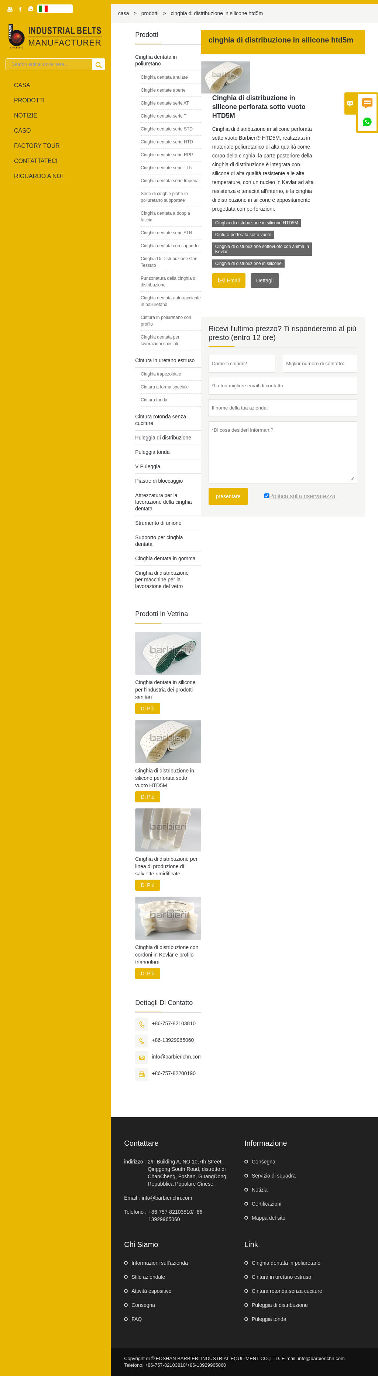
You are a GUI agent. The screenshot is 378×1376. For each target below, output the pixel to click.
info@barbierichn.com (177, 1057)
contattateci (36, 161)
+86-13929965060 (173, 1040)
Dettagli (265, 280)
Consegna (263, 1162)
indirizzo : (135, 1162)
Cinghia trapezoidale (161, 374)
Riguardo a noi (38, 176)
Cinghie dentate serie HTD (167, 142)
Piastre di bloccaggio (159, 481)
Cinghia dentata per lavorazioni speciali (160, 340)
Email (229, 279)
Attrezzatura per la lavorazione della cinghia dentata (163, 502)
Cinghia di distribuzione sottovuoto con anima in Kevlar (262, 249)
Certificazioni (266, 1204)
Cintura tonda (154, 399)
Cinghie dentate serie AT (165, 103)
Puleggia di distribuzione (163, 438)
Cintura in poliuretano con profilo (166, 321)
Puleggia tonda (152, 452)
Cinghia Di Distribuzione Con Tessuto (169, 262)
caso (22, 131)
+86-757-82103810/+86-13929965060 (176, 1215)
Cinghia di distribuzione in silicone (248, 263)
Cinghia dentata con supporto (170, 245)
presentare (228, 496)
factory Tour (37, 146)
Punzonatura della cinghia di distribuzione (168, 282)
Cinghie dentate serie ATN (166, 232)
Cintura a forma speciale (165, 387)
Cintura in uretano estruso (165, 360)
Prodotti (29, 100)
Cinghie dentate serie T (163, 116)
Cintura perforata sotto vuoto (243, 234)
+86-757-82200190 (174, 1073)
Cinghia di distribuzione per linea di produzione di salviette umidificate (166, 866)
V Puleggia (147, 466)
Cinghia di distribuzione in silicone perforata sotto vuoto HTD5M (164, 778)
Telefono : (135, 1212)
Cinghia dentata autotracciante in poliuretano (171, 301)
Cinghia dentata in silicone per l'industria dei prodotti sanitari (165, 689)
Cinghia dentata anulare (164, 77)
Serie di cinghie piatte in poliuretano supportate (164, 197)
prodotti (150, 13)
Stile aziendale (148, 1277)
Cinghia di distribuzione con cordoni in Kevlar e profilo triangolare (166, 954)
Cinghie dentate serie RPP (167, 154)
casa (22, 85)
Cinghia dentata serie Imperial (170, 180)
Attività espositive (151, 1291)
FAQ (136, 1319)
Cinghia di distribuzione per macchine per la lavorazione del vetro (162, 579)
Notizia (260, 1190)
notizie (25, 115)
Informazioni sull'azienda (159, 1263)
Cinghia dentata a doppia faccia (165, 216)
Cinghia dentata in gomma (165, 558)
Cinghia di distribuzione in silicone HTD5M (256, 222)
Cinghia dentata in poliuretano (286, 1263)
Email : (132, 1198)
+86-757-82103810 (174, 1023)
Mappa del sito (268, 1218)
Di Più (147, 708)
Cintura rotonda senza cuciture (287, 1291)
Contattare (141, 1143)
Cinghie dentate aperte (163, 90)
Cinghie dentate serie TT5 (166, 167)
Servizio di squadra (274, 1176)
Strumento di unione (158, 523)
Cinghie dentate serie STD (167, 129)
